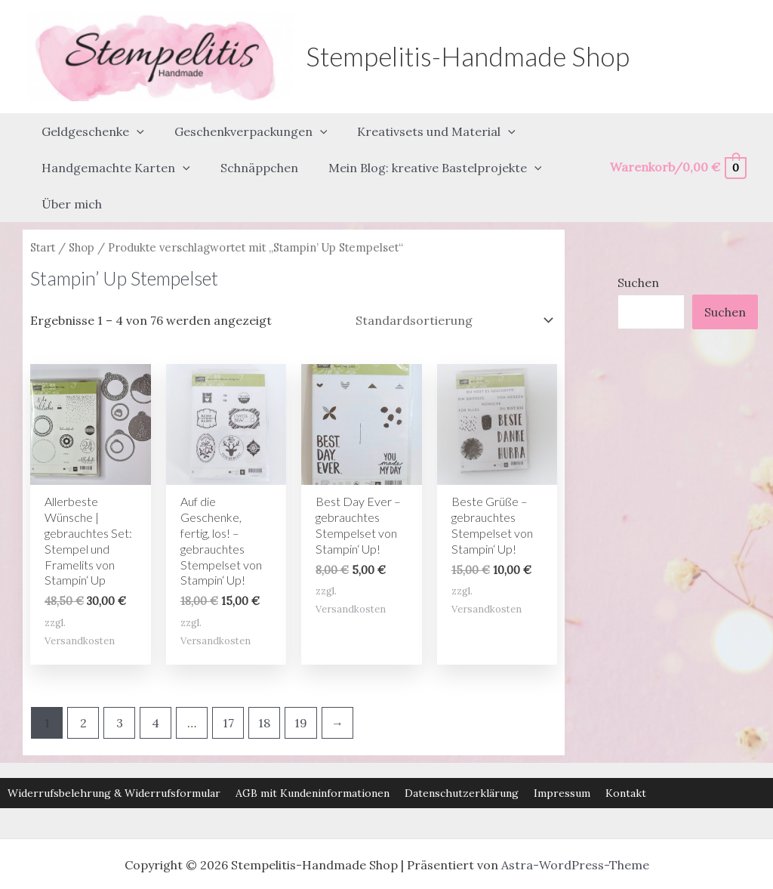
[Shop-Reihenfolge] (453, 278)
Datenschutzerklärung (462, 752)
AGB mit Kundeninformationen (313, 752)
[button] (133, 124)
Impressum (562, 752)
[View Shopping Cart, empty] (677, 147)
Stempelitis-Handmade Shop (468, 56)
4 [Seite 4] (155, 681)
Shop (81, 206)
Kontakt (625, 752)
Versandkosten (80, 599)
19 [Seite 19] (300, 681)
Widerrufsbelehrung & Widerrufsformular (114, 752)
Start (42, 206)
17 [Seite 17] (228, 681)
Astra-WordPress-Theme (575, 824)
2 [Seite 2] (83, 681)
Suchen (638, 240)
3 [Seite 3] (119, 681)
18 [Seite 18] (264, 681)
